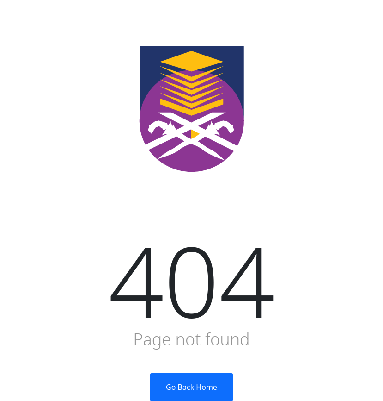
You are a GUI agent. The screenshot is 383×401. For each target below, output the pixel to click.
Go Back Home (191, 387)
